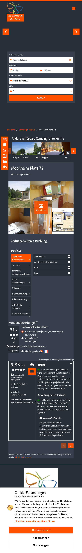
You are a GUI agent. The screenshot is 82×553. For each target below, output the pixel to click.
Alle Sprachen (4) (34, 351)
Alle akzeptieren (40, 530)
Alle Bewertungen (34, 333)
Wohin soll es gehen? (16, 55)
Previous (6, 32)
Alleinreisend (31, 340)
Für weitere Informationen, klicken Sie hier (35, 521)
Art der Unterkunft (15, 75)
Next (76, 32)
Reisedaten (13, 65)
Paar (53, 331)
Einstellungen (41, 545)
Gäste (11, 86)
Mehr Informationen (23, 457)
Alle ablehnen (41, 537)
